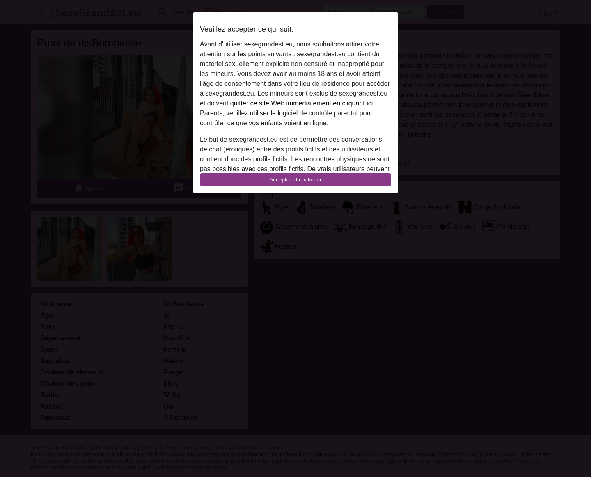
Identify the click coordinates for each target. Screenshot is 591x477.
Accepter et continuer (296, 180)
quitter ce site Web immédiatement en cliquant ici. (302, 103)
